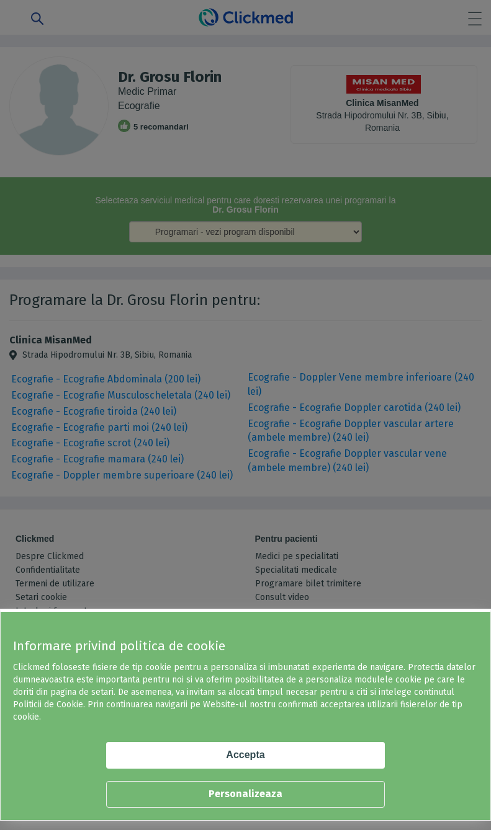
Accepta (245, 754)
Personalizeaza (245, 794)
